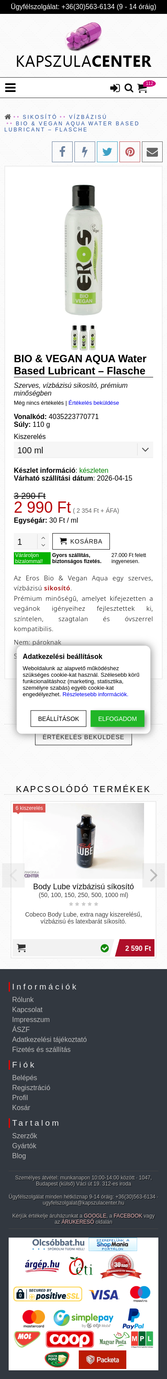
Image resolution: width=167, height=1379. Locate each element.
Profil (20, 1097)
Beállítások (58, 718)
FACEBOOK (128, 1216)
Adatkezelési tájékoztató (49, 1039)
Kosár (21, 1107)
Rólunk (23, 999)
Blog (19, 1156)
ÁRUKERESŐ (77, 1222)
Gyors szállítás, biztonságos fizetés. (76, 558)
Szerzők (24, 1136)
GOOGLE (95, 1216)
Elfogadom (117, 718)
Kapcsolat (27, 1009)
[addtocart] (81, 541)
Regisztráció (31, 1087)
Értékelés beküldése (93, 403)
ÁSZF (21, 1029)
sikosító (57, 587)
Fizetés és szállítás (41, 1049)
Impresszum (31, 1019)
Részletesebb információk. (95, 694)
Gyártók (24, 1146)
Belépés (24, 1077)
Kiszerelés (30, 436)
